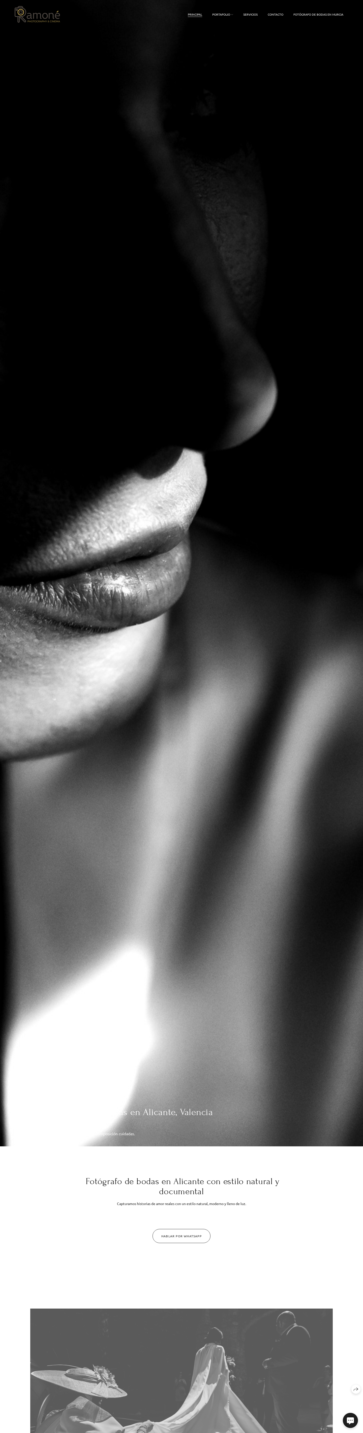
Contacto (275, 14)
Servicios (250, 14)
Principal (195, 14)
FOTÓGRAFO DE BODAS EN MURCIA (318, 14)
